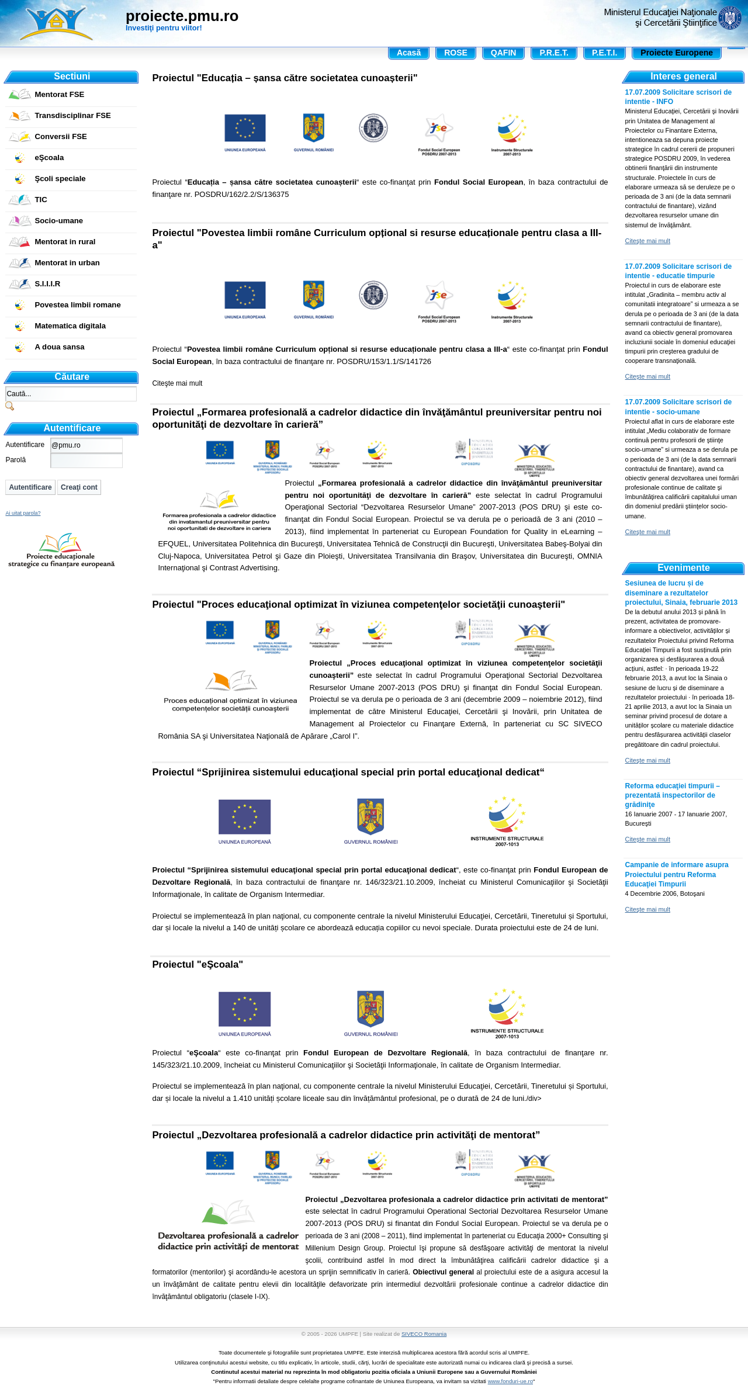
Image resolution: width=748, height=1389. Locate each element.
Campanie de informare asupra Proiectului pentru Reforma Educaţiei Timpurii (677, 874)
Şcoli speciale (59, 178)
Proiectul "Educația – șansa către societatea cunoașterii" (284, 78)
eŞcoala (49, 157)
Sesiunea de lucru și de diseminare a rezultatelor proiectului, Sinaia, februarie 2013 (681, 592)
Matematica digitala (70, 325)
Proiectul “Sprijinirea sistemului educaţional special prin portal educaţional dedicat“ (348, 772)
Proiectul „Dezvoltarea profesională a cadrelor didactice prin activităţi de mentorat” (346, 1135)
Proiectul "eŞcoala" (197, 964)
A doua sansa (59, 346)
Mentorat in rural (64, 241)
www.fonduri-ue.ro (510, 1381)
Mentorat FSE (59, 94)
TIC (40, 199)
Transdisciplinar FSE (72, 115)
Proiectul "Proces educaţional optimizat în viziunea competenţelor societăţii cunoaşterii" (358, 604)
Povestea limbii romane (77, 304)
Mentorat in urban (66, 262)
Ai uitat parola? (22, 513)
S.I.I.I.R (47, 283)
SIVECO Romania (423, 1334)
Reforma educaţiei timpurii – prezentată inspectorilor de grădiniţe (672, 795)
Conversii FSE (60, 136)
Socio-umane (58, 220)
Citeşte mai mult (177, 383)
